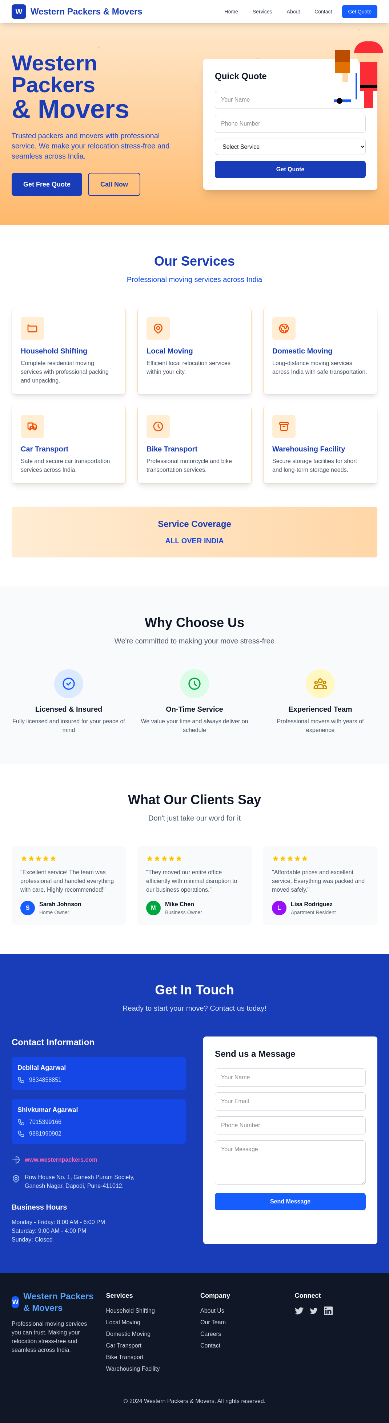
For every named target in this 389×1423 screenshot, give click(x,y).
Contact (323, 12)
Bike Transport (125, 1357)
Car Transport (124, 1345)
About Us (212, 1311)
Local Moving (123, 1322)
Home (231, 12)
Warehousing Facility (133, 1369)
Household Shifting (130, 1311)
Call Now (114, 184)
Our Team (213, 1322)
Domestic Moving (128, 1334)
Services (262, 12)
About (293, 12)
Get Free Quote (47, 184)
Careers (210, 1334)
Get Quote (360, 12)
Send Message (290, 1201)
